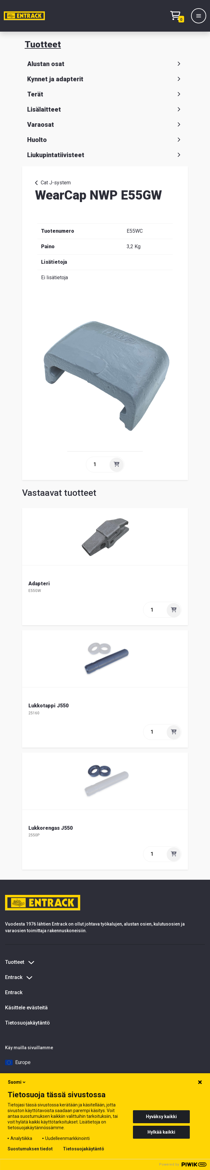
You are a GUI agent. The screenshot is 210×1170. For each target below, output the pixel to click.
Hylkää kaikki (161, 1132)
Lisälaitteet (105, 109)
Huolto (105, 140)
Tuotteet (43, 44)
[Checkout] (178, 16)
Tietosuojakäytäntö (27, 1023)
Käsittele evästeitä (26, 1008)
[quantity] (97, 464)
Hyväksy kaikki (161, 1116)
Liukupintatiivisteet (105, 155)
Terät (105, 94)
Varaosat (105, 124)
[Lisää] (116, 464)
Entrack (13, 992)
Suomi (17, 1082)
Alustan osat (105, 64)
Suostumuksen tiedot (30, 1148)
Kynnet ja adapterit (105, 79)
